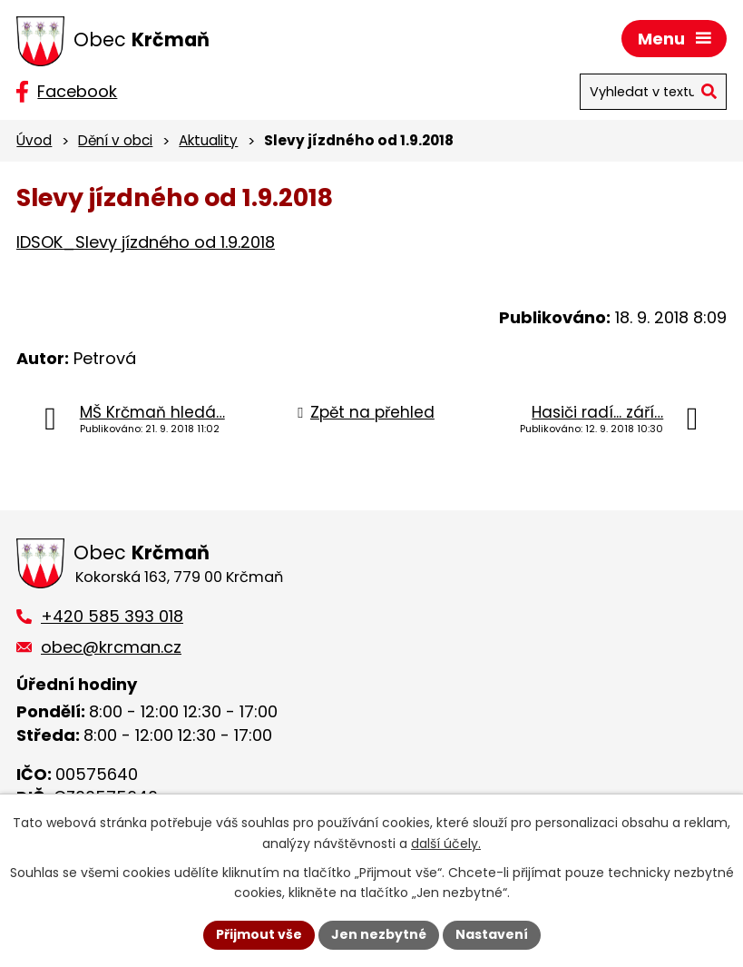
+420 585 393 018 (112, 616)
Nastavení (491, 934)
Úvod (34, 140)
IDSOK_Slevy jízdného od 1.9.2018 (145, 242)
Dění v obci (115, 140)
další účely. (446, 843)
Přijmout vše (259, 934)
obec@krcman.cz (111, 647)
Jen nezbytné (378, 934)
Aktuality (208, 140)
